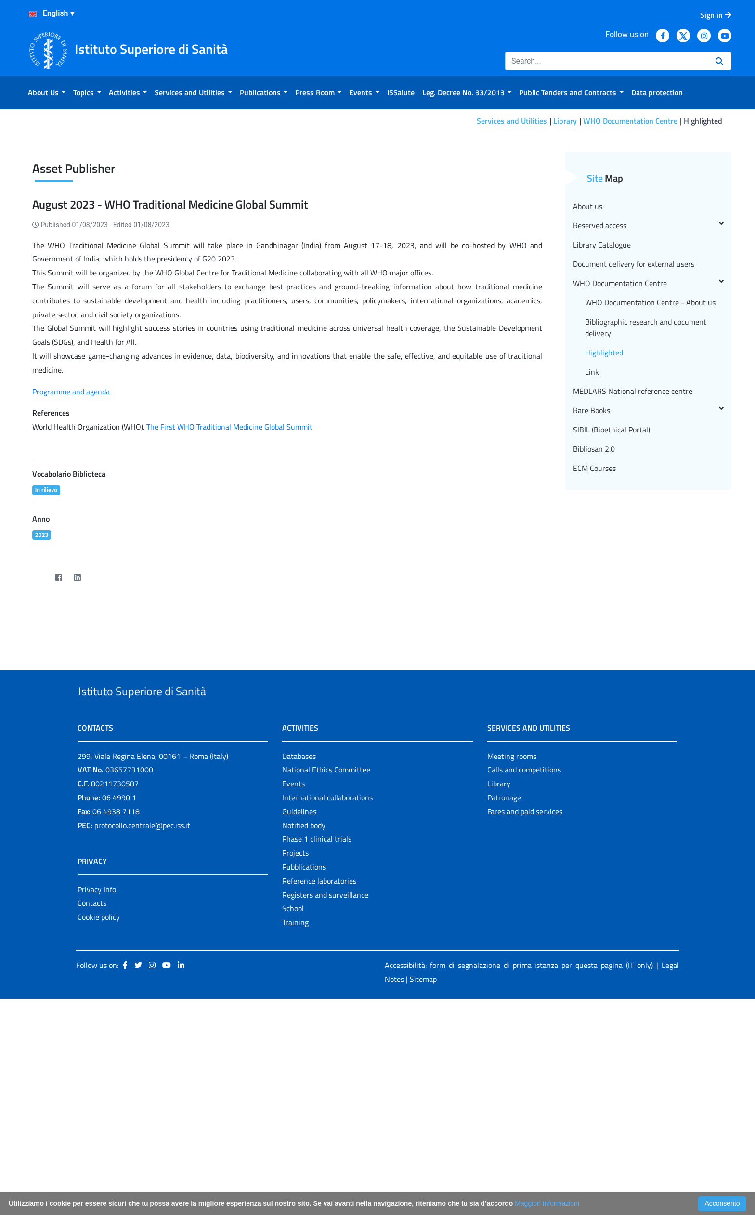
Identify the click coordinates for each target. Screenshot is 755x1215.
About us (587, 364)
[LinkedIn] (77, 736)
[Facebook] (58, 736)
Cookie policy (99, 1097)
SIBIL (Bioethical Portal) (611, 588)
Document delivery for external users (633, 422)
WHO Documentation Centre (630, 121)
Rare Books (648, 569)
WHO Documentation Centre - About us (650, 461)
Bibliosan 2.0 (594, 607)
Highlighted (604, 511)
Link (592, 530)
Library (565, 121)
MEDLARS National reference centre (632, 549)
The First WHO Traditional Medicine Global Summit (228, 585)
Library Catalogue (602, 403)
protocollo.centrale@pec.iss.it (142, 1006)
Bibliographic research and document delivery (645, 485)
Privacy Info (97, 1070)
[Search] (606, 61)
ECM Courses (594, 626)
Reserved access (648, 384)
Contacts (92, 1084)
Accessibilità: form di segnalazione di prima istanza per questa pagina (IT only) (519, 1145)
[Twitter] (39, 736)
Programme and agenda (71, 550)
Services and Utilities (512, 121)
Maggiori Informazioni (547, 1203)
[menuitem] (46, 92)
